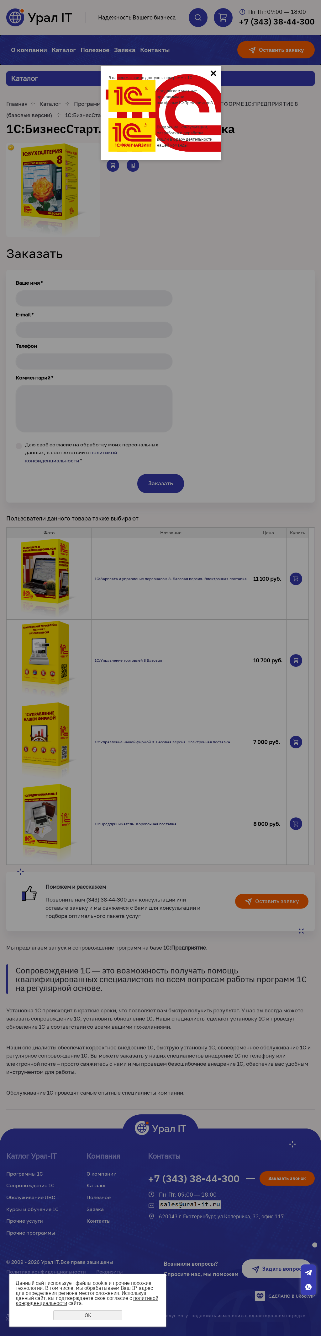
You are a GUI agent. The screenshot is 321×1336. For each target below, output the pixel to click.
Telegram (308, 1272)
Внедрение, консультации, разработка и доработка (182, 130)
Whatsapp (308, 1287)
